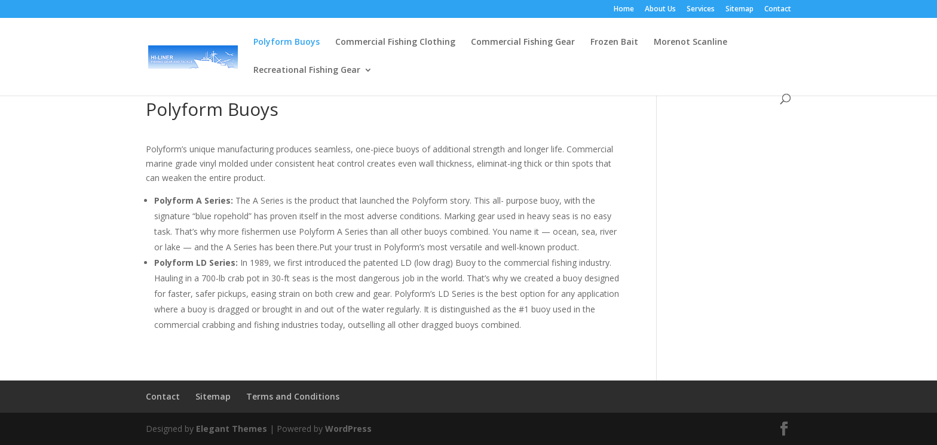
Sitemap (739, 9)
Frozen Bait (614, 42)
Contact (777, 9)
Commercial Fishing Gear (523, 42)
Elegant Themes (231, 428)
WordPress (348, 428)
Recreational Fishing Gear (306, 70)
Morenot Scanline (690, 42)
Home (624, 9)
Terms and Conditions (292, 396)
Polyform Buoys (286, 42)
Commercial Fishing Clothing (395, 42)
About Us (660, 9)
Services (701, 9)
